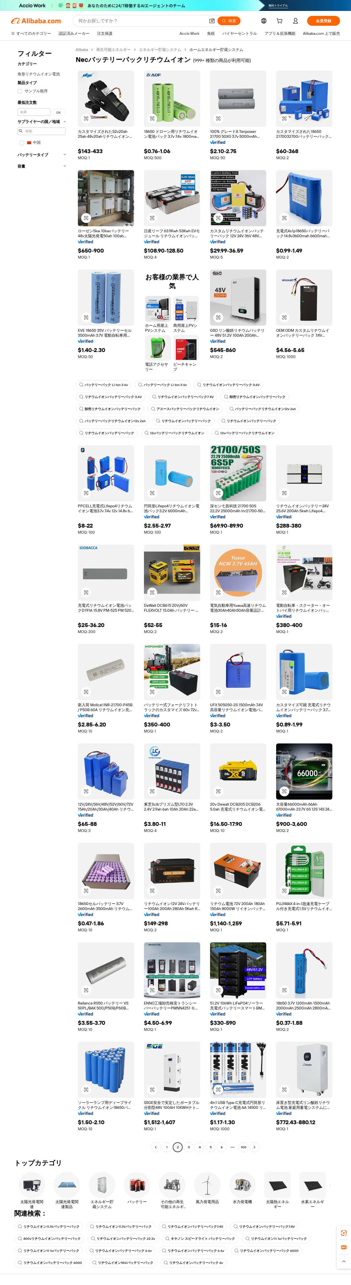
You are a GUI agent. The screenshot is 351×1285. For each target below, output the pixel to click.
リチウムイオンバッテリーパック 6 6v (121, 1251)
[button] (212, 21)
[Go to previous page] (156, 1147)
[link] (344, 1233)
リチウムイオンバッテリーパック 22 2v (123, 1239)
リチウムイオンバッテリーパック (183, 421)
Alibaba (82, 49)
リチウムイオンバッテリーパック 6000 (266, 1251)
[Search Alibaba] (141, 21)
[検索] (228, 20)
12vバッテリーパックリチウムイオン (174, 433)
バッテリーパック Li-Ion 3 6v (103, 385)
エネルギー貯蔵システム (160, 49)
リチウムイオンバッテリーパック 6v (193, 1263)
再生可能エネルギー (113, 49)
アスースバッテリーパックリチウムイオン (185, 409)
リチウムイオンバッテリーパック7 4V (183, 397)
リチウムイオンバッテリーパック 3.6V (228, 385)
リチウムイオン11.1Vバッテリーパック (49, 1226)
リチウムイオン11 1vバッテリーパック (276, 1239)
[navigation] (41, 599)
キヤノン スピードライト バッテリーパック (200, 1239)
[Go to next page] (254, 1147)
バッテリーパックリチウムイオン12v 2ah (263, 409)
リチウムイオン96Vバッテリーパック (122, 1263)
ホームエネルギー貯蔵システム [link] (216, 49)
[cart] (280, 21)
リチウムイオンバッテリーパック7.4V (192, 1226)
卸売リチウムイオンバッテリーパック (254, 397)
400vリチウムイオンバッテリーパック (49, 1239)
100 (244, 1147)
